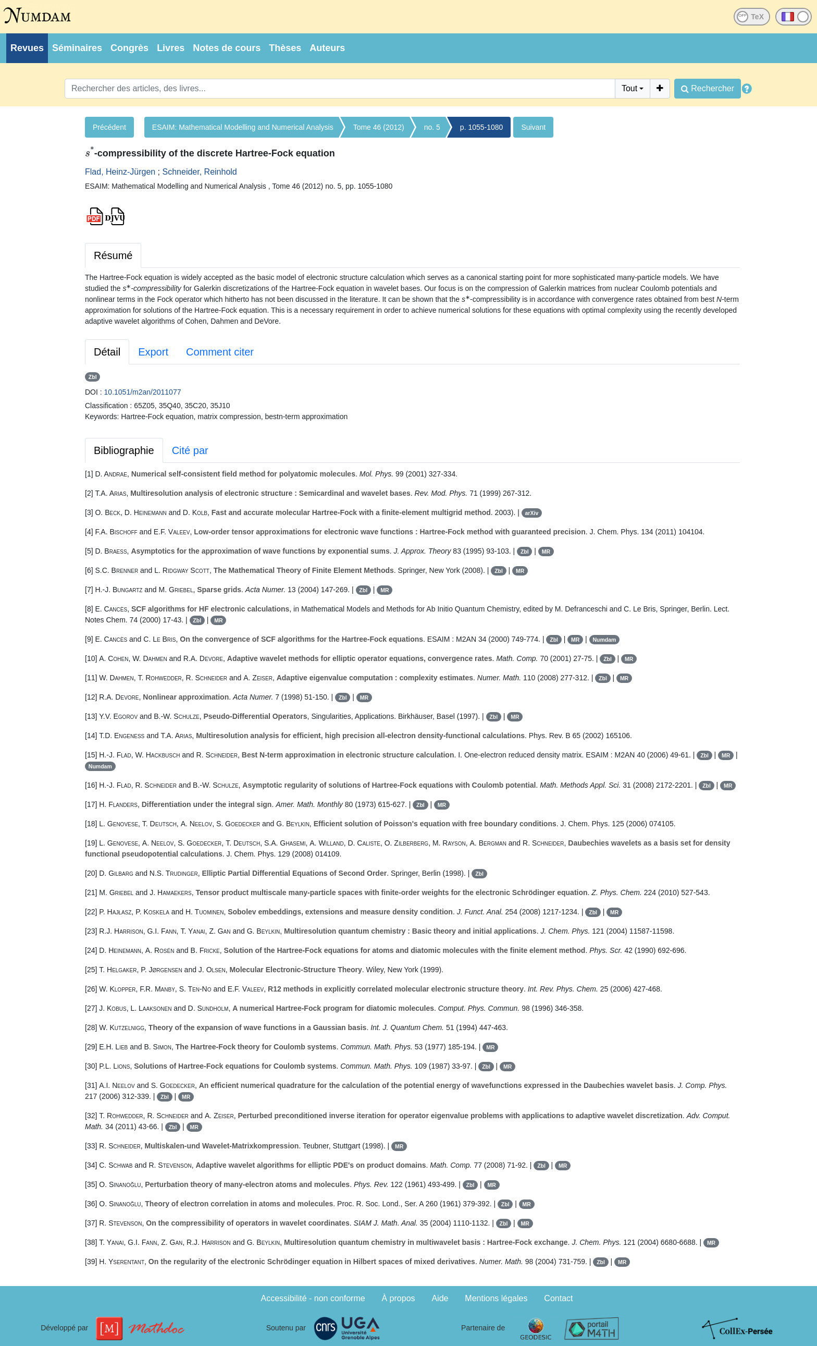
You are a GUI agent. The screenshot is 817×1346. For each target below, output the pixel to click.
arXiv (532, 513)
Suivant (533, 127)
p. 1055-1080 (481, 127)
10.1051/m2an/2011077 (142, 392)
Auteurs (327, 48)
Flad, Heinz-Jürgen (120, 171)
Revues (27, 48)
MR (546, 551)
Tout (629, 88)
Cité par (190, 450)
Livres (170, 48)
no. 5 (432, 127)
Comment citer (220, 352)
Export (153, 352)
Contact (558, 1298)
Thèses (285, 48)
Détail (107, 352)
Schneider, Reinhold (200, 171)
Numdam (604, 640)
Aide (439, 1298)
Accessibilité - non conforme (313, 1298)
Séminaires (77, 48)
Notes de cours (227, 48)
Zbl (93, 377)
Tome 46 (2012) (378, 127)
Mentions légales (496, 1298)
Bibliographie (124, 450)
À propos (398, 1298)
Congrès (129, 48)
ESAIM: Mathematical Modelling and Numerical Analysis (242, 127)
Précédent (109, 127)
